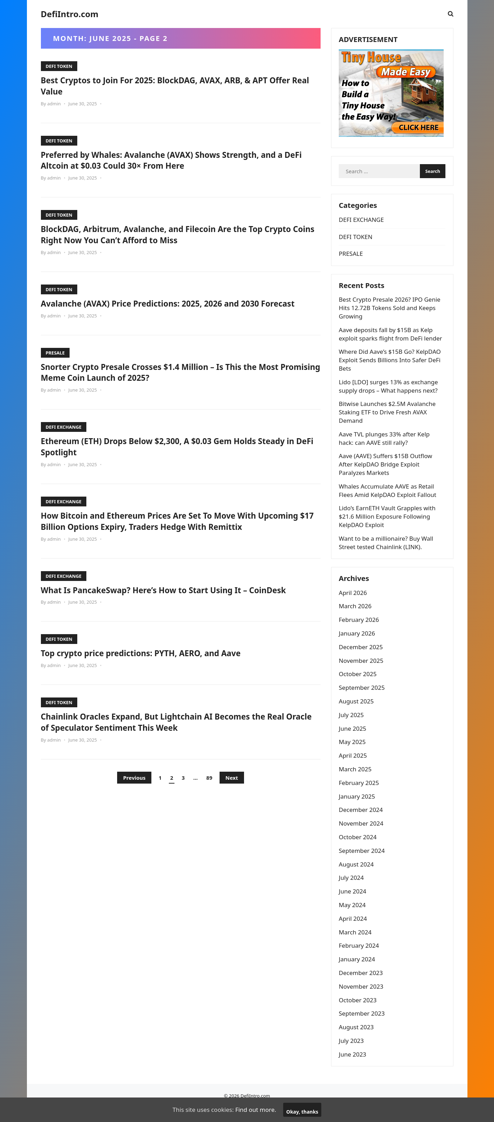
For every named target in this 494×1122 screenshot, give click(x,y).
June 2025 (354, 741)
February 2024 (360, 958)
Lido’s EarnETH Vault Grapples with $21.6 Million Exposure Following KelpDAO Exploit (388, 526)
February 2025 (360, 795)
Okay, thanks (302, 1111)
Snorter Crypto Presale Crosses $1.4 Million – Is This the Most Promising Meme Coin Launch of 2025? (175, 382)
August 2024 (357, 877)
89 (209, 799)
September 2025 (363, 700)
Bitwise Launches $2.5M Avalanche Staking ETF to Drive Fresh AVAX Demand (388, 421)
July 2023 (352, 1053)
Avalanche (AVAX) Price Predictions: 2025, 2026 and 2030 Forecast (164, 308)
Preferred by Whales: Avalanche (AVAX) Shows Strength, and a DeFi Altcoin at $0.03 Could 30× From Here (177, 159)
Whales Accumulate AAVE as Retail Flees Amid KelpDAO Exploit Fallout (389, 500)
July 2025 (352, 727)
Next (231, 799)
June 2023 (354, 1067)
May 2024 (353, 917)
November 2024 (362, 836)
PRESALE (55, 363)
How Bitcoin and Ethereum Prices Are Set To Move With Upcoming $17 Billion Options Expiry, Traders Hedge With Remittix (167, 537)
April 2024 (354, 931)
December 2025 (362, 659)
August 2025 (357, 714)
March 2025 (356, 782)
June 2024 (354, 904)
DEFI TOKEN (59, 66)
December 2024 (362, 823)
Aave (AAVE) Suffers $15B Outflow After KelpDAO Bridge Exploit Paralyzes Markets (387, 474)
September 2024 (363, 863)
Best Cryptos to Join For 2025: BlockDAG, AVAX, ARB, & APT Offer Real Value (169, 85)
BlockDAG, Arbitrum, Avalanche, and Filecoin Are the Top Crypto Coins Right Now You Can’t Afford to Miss (166, 234)
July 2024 (352, 890)
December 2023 (362, 985)
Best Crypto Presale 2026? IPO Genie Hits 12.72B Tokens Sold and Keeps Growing (391, 317)
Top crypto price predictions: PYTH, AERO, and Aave (154, 675)
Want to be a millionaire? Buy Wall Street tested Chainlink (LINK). (387, 552)
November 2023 (362, 999)
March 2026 (356, 619)
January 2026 (358, 646)
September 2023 (363, 1026)
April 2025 (354, 768)
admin (54, 103)
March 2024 (356, 945)
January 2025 (358, 809)
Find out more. (255, 1110)
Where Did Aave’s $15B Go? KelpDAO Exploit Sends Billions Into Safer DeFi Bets (391, 369)
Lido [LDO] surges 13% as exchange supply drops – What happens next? (389, 396)
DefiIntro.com (70, 14)
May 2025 (353, 755)
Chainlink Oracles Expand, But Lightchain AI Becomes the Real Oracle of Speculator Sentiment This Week (178, 744)
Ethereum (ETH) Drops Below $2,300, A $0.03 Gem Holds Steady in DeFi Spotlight (179, 457)
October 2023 (359, 1013)
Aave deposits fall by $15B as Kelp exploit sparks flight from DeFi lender (392, 344)
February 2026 (360, 633)
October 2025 (359, 687)
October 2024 (359, 850)
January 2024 (358, 972)
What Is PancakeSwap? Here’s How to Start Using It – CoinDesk (179, 612)
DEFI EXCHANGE (64, 438)
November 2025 (362, 673)
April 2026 (354, 605)
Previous (134, 799)
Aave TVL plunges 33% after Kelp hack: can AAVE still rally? (385, 448)
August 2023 (357, 1040)
